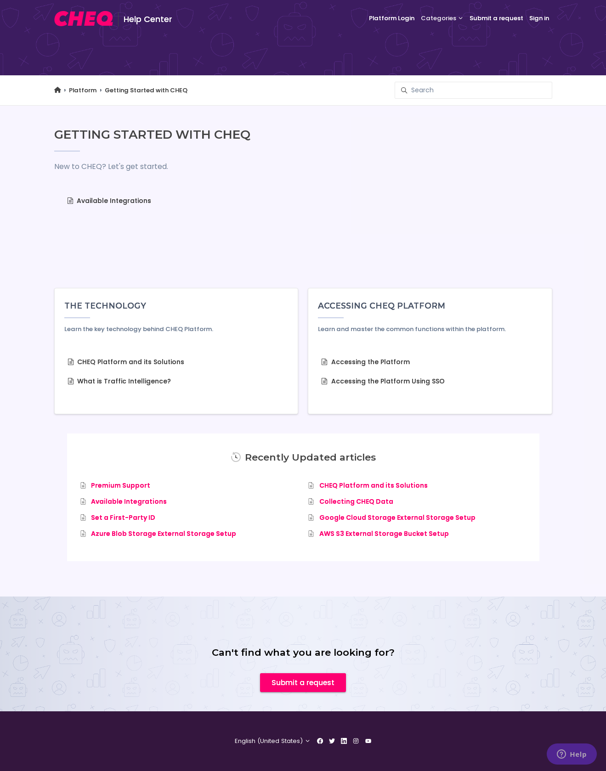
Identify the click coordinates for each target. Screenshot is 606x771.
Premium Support (120, 485)
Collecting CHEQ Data (356, 501)
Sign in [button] (539, 18)
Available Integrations (109, 200)
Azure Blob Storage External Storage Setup (163, 533)
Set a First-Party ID (123, 517)
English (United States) (273, 741)
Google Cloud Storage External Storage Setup (397, 517)
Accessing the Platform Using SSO (383, 381)
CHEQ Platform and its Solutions (126, 361)
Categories (442, 18)
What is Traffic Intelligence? (119, 381)
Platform (82, 90)
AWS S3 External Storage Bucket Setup (384, 533)
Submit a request (496, 18)
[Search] (473, 90)
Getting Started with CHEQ (146, 90)
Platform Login (391, 18)
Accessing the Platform (365, 361)
